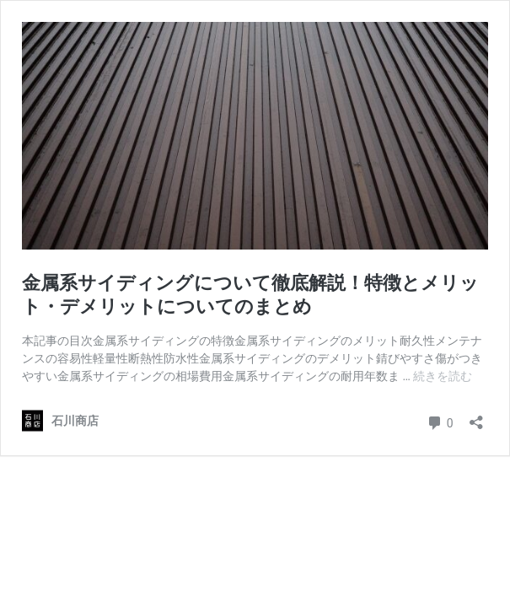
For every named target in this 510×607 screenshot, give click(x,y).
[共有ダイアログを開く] (476, 417)
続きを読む (442, 376)
